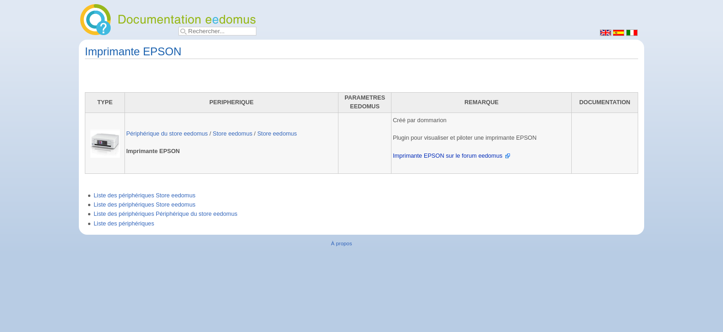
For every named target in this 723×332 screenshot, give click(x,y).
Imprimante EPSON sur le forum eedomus (448, 156)
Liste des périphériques (124, 223)
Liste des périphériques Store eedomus (145, 195)
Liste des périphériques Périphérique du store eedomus (165, 214)
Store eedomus (232, 133)
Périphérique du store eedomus (167, 133)
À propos (341, 243)
